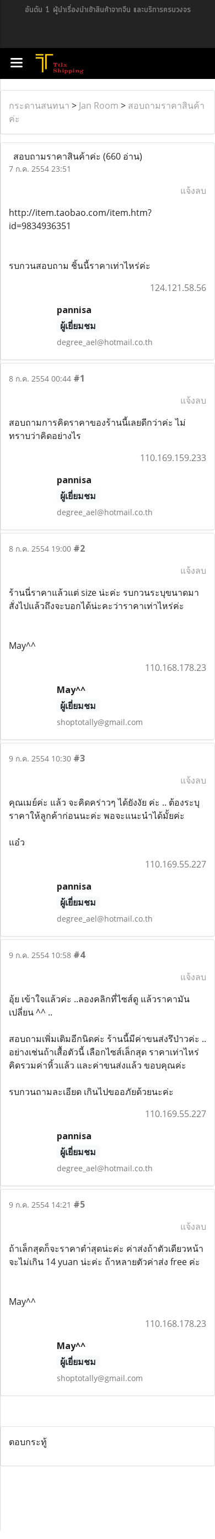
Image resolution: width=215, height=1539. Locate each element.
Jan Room (99, 105)
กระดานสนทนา (39, 105)
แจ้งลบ (193, 190)
